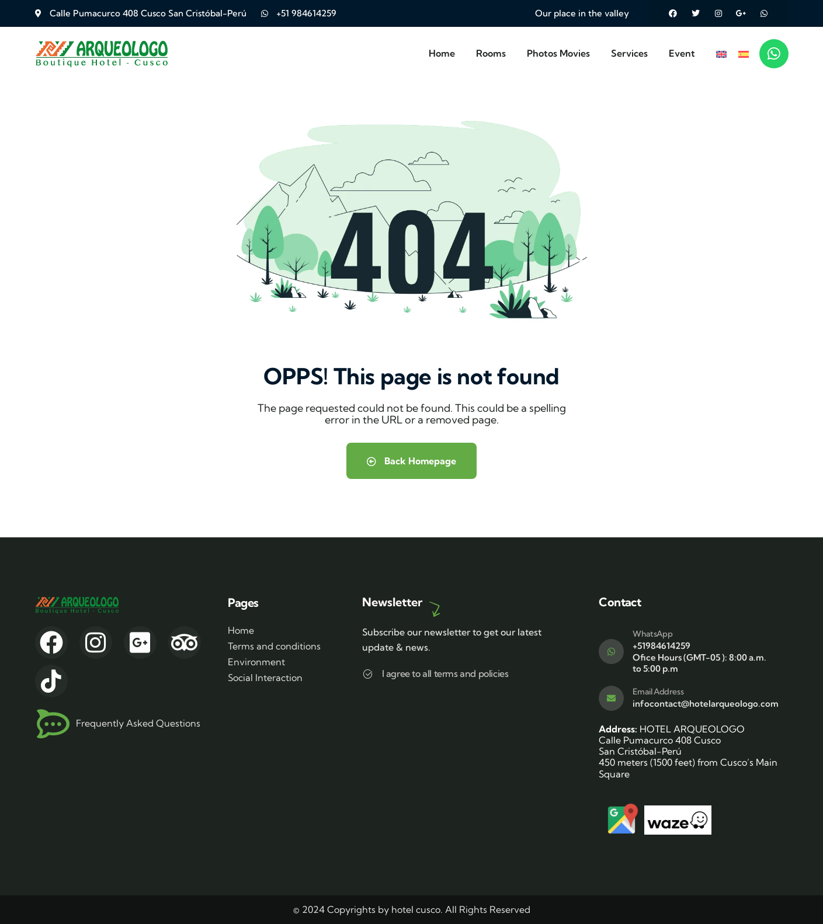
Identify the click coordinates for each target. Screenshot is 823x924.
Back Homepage (411, 461)
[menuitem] (721, 53)
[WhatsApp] (611, 651)
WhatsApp (652, 633)
